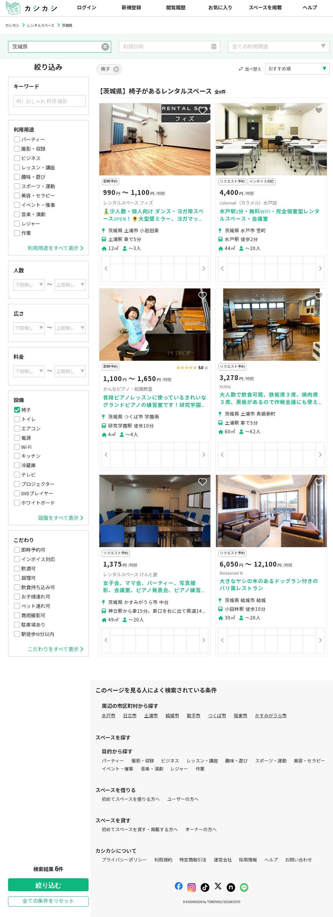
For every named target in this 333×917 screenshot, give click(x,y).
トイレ (28, 419)
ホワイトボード (38, 503)
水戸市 (108, 715)
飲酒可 (28, 568)
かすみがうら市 (271, 715)
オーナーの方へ (201, 829)
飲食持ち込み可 (38, 587)
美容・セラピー (38, 195)
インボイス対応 (38, 559)
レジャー (30, 224)
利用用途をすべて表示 (55, 248)
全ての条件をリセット (48, 901)
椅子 (26, 410)
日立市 (130, 715)
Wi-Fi (26, 447)
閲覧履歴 (176, 8)
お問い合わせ (298, 860)
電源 (26, 438)
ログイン (86, 8)
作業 (26, 233)
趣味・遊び (33, 177)
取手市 (193, 715)
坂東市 (240, 715)
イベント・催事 (38, 205)
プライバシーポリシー (124, 860)
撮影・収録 (33, 149)
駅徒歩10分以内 (37, 634)
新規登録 (131, 8)
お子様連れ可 (35, 597)
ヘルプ (310, 8)
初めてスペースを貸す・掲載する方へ (140, 829)
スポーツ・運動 (38, 186)
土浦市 (151, 715)
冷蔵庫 (28, 465)
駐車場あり (33, 625)
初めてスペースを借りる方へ (131, 799)
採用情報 (248, 860)
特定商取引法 (192, 860)
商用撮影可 (33, 615)
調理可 (28, 578)
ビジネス (31, 158)
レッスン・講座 (38, 167)
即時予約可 (33, 550)
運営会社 (223, 860)
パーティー (33, 139)
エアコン (31, 428)
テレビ (28, 475)
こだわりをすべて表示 (55, 649)
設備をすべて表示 (60, 518)
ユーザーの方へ (183, 799)
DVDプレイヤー (37, 493)
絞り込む (48, 885)
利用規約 (163, 860)
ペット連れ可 (35, 606)
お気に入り (220, 8)
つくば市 (217, 715)
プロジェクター (38, 484)
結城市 (172, 715)
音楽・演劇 (33, 214)
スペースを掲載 (265, 8)
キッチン (31, 456)
